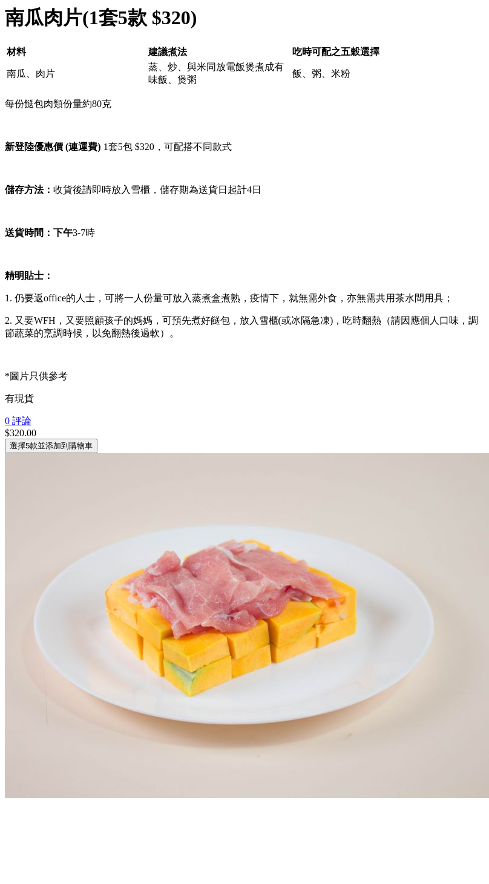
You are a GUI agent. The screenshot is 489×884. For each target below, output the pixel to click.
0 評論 (18, 421)
